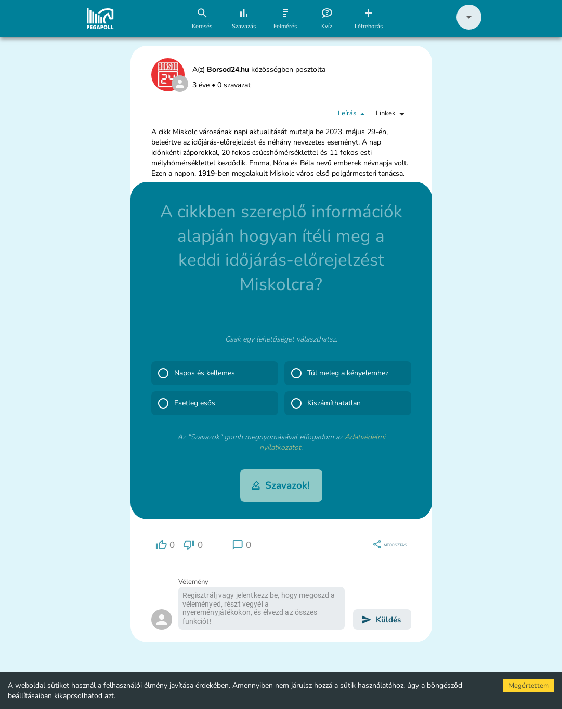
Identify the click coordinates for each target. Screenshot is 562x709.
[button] (468, 27)
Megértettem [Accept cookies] (528, 685)
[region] (165, 545)
